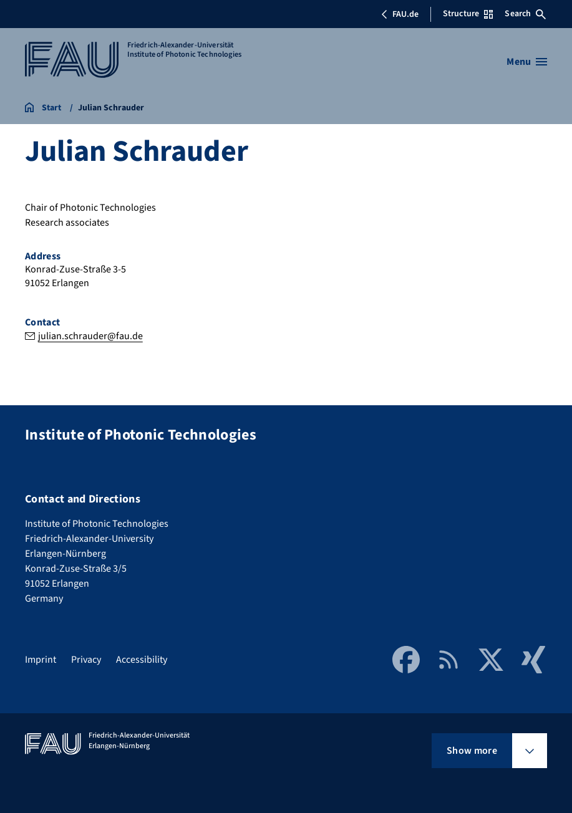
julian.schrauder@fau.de (90, 336)
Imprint (40, 659)
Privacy (86, 659)
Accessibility (141, 659)
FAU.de (400, 14)
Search (525, 13)
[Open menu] (527, 61)
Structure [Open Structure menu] (468, 13)
